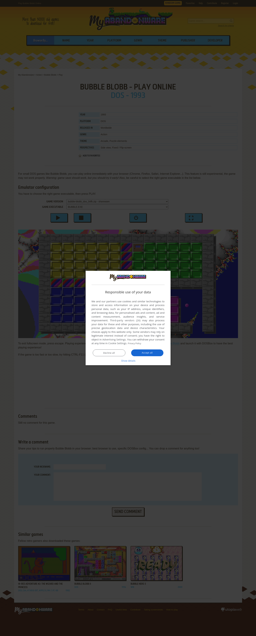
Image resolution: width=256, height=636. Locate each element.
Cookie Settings (117, 343)
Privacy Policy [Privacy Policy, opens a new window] (136, 343)
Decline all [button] (109, 353)
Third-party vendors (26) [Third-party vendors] (125, 320)
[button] (128, 361)
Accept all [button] (147, 353)
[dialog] (128, 318)
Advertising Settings (114, 339)
